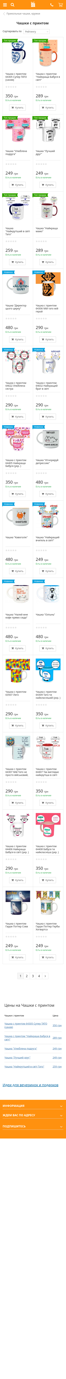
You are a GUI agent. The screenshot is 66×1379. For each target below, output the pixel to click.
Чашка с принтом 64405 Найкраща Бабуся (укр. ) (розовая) (15, 464)
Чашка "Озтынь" (45, 614)
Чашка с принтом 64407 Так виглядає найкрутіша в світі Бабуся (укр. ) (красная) (47, 774)
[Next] (45, 976)
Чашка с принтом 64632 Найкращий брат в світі (47, 386)
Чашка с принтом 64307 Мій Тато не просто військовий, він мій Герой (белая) (16, 774)
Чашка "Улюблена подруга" (20, 1048)
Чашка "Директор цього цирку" (15, 307)
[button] (52, 4)
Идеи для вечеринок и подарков (30, 1084)
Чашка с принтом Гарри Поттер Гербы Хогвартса (48, 926)
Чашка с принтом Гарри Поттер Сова (16, 925)
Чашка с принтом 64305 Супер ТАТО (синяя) (16, 76)
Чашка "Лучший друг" (17, 1057)
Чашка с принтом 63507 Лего (15, 693)
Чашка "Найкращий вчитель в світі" (47, 539)
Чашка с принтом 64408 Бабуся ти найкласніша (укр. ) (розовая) (47, 850)
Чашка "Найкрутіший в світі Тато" (24, 1066)
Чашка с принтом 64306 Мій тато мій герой (47, 308)
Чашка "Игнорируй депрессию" (47, 461)
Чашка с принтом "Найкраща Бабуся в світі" (48, 76)
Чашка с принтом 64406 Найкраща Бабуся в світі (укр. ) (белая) (17, 850)
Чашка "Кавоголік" (16, 537)
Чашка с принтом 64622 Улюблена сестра (15, 386)
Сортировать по (12, 31)
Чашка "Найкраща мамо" (47, 230)
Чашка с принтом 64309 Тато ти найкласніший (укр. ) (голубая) (48, 696)
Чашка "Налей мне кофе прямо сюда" (16, 616)
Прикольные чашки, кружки (23, 13)
